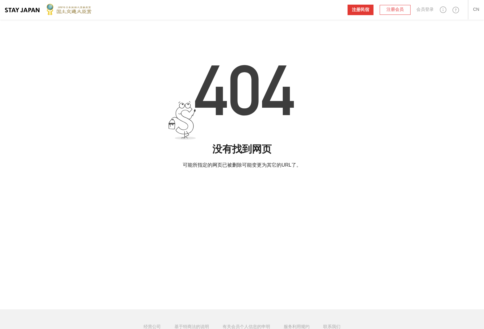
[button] (443, 9)
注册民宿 (360, 9)
